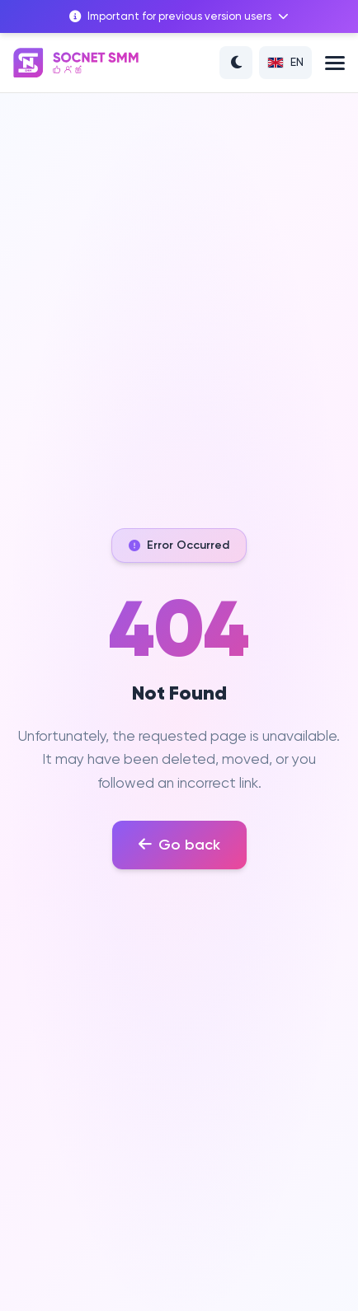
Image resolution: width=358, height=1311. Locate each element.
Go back (179, 845)
